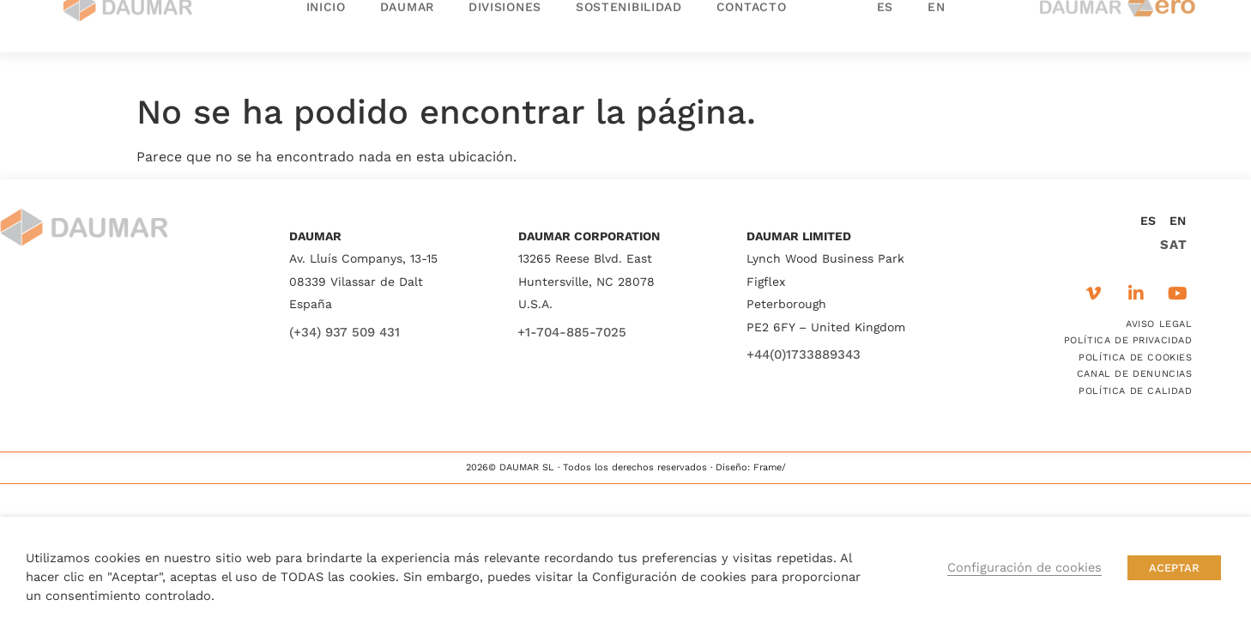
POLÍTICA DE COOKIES (1135, 357)
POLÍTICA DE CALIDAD (1135, 391)
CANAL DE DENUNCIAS (1135, 373)
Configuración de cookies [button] (1024, 567)
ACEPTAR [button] (1174, 567)
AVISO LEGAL (1159, 324)
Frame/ (769, 467)
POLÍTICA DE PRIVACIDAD (1128, 340)
